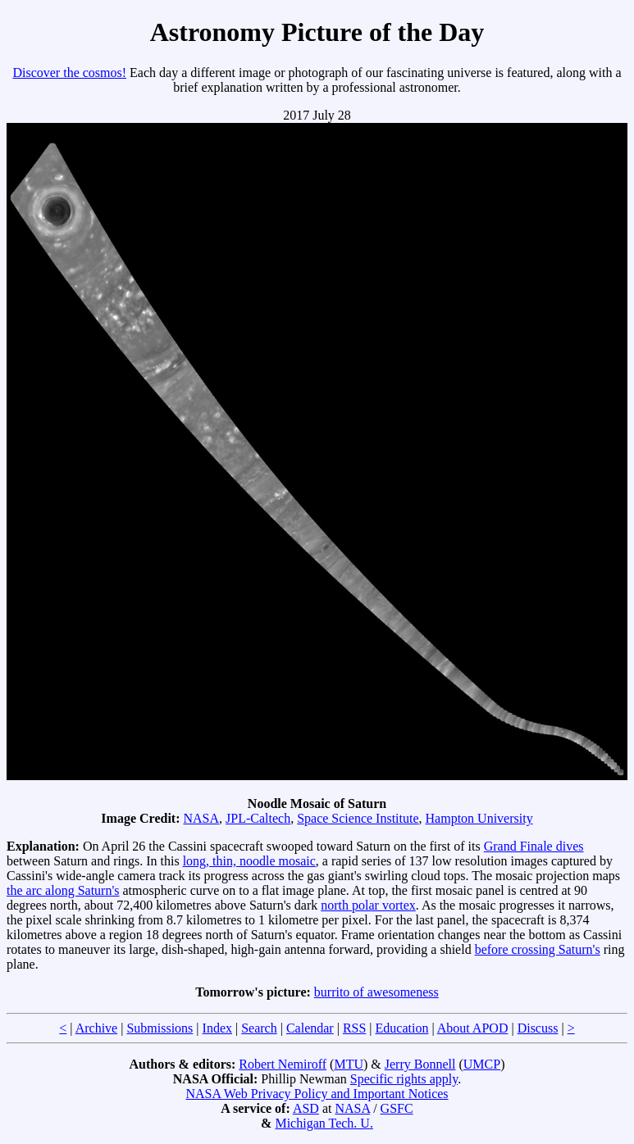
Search (259, 1028)
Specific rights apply (404, 1079)
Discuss (538, 1028)
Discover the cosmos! (69, 72)
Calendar (310, 1028)
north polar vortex (368, 905)
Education (402, 1028)
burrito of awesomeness (376, 992)
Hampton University (479, 818)
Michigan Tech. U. (323, 1123)
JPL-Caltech (258, 818)
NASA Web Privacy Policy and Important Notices (316, 1094)
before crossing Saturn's (537, 949)
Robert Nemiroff (282, 1064)
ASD (306, 1108)
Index (217, 1028)
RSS (354, 1028)
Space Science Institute (357, 818)
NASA (201, 818)
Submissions (159, 1028)
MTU (348, 1064)
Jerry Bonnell (420, 1064)
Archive (96, 1028)
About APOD (473, 1028)
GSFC (397, 1108)
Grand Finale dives (534, 846)
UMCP (481, 1064)
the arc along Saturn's (63, 890)
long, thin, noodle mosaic (249, 861)
